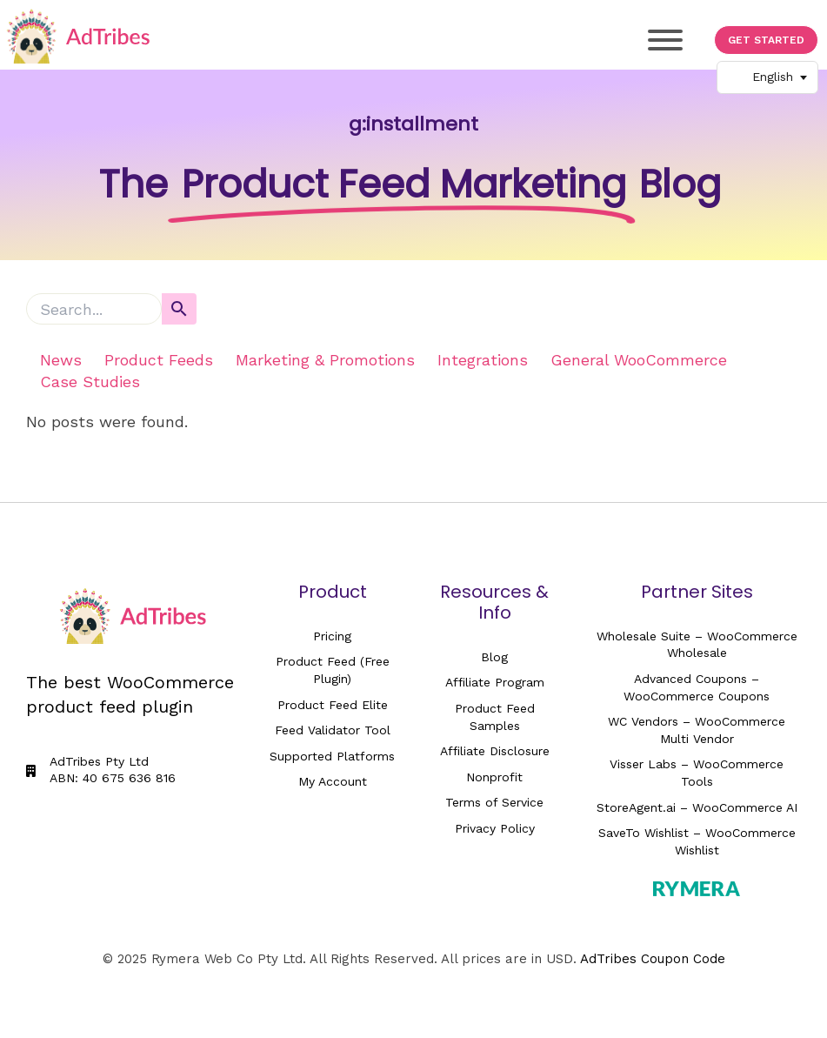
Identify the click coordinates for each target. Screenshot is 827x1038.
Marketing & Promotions (325, 360)
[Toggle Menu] (665, 40)
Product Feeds (158, 360)
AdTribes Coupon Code (652, 959)
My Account (332, 781)
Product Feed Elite (332, 705)
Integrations (482, 360)
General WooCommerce (638, 360)
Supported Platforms (332, 756)
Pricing (332, 636)
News (61, 360)
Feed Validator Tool (332, 730)
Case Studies (90, 381)
